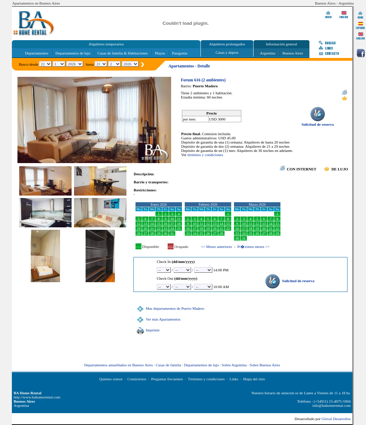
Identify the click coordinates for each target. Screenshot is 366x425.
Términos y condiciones (206, 379)
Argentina (267, 53)
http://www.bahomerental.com (37, 397)
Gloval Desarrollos (336, 419)
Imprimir (147, 330)
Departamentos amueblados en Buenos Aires (118, 365)
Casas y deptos (226, 52)
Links (233, 379)
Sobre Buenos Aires (265, 365)
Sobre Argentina (234, 365)
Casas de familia (168, 365)
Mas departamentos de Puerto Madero (169, 308)
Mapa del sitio (254, 379)
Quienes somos (111, 379)
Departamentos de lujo (73, 53)
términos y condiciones (205, 155)
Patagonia (179, 53)
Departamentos (37, 53)
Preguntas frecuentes (167, 379)
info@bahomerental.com (332, 405)
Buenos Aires (293, 53)
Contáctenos (136, 379)
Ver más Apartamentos (158, 319)
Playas (160, 53)
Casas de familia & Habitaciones (122, 53)
